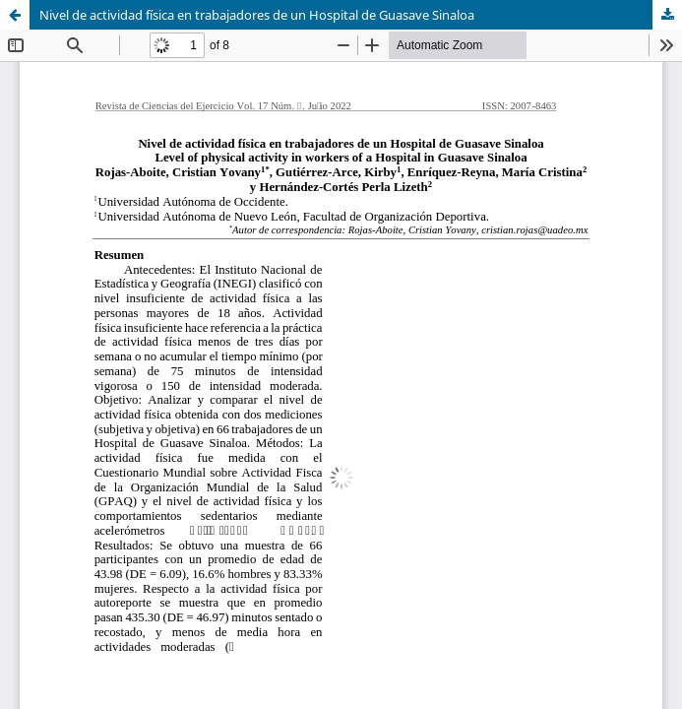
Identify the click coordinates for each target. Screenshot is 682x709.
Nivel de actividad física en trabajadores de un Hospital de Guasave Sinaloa (256, 15)
